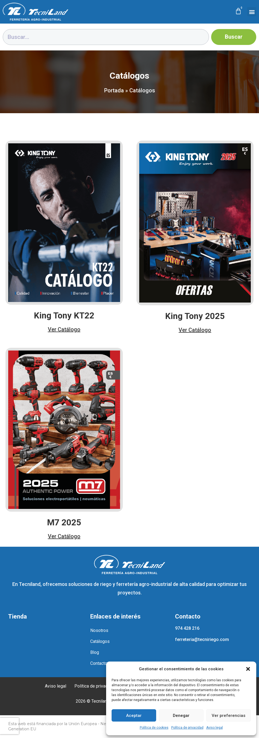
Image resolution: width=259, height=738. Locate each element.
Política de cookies (154, 728)
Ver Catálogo (64, 329)
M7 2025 (64, 522)
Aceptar (134, 715)
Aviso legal (214, 728)
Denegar (181, 715)
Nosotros (99, 630)
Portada (114, 90)
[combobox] (106, 37)
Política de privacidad (187, 728)
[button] (248, 669)
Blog (94, 652)
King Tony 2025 (195, 316)
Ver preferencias (228, 715)
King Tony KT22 (64, 315)
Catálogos (100, 641)
